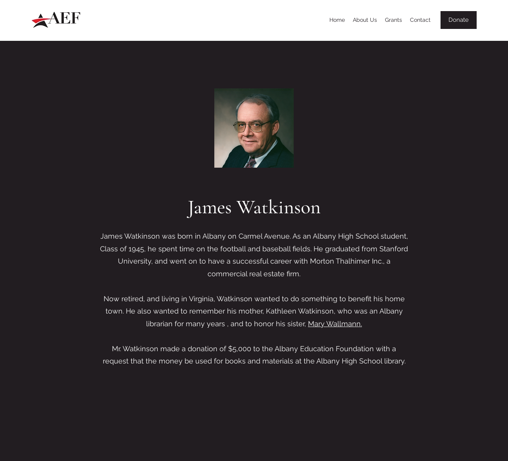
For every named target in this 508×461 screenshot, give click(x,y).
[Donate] (459, 20)
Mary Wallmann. (335, 323)
